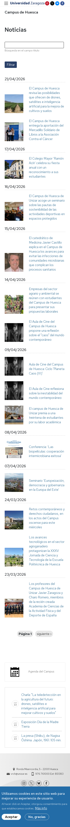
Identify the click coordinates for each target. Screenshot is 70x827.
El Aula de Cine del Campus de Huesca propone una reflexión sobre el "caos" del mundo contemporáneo (46, 331)
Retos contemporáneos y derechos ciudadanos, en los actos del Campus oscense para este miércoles (47, 518)
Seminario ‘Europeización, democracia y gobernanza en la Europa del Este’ (46, 485)
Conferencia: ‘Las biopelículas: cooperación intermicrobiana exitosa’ (46, 451)
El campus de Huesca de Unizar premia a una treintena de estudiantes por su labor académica (46, 415)
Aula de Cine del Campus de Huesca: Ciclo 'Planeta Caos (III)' (46, 368)
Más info (41, 809)
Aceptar (11, 818)
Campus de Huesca (21, 12)
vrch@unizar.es (19, 773)
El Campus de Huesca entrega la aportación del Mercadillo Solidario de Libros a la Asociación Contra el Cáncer (46, 130)
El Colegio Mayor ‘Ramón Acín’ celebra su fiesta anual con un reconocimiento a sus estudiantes (46, 167)
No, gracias (37, 818)
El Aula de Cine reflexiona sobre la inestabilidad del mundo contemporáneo (46, 393)
